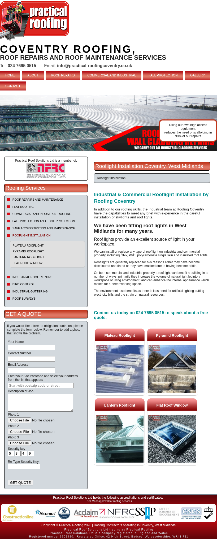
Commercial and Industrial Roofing (41, 213)
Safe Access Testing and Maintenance (43, 228)
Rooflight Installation (31, 235)
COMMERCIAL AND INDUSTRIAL (111, 75)
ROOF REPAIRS (63, 75)
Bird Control (23, 284)
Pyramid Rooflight (28, 251)
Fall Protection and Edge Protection (43, 221)
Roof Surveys (24, 298)
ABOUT (32, 75)
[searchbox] (41, 385)
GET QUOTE (20, 483)
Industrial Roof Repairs (32, 277)
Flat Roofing (23, 206)
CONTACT (12, 86)
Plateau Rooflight (28, 245)
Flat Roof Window (27, 263)
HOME (10, 75)
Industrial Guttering (30, 291)
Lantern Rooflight (28, 257)
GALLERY (197, 75)
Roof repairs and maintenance (37, 199)
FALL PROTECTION (163, 75)
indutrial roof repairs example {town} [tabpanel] (108, 123)
